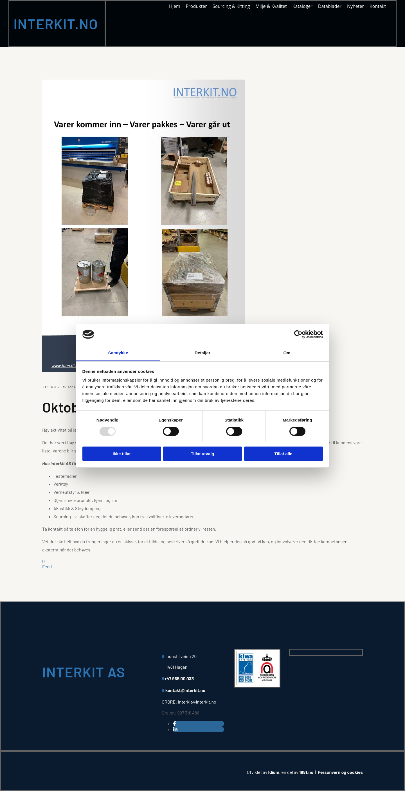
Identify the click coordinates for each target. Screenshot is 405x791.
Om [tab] (286, 352)
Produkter (196, 6)
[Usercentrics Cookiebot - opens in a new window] (298, 334)
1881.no (306, 772)
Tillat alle (283, 453)
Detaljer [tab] (202, 352)
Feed (47, 566)
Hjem (174, 6)
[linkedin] (175, 729)
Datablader (329, 6)
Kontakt (378, 6)
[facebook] (174, 724)
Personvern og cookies (340, 772)
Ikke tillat (121, 453)
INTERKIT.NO (56, 23)
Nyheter (355, 6)
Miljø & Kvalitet (271, 6)
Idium (273, 772)
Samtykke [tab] (118, 352)
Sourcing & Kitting (231, 6)
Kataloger (302, 6)
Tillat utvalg (202, 453)
